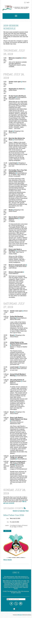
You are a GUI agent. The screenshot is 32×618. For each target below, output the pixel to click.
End (8, 521)
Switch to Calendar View (21, 511)
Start (8, 518)
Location (7, 525)
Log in (27, 2)
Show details (7, 560)
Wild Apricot (20, 614)
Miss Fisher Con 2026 (13, 515)
